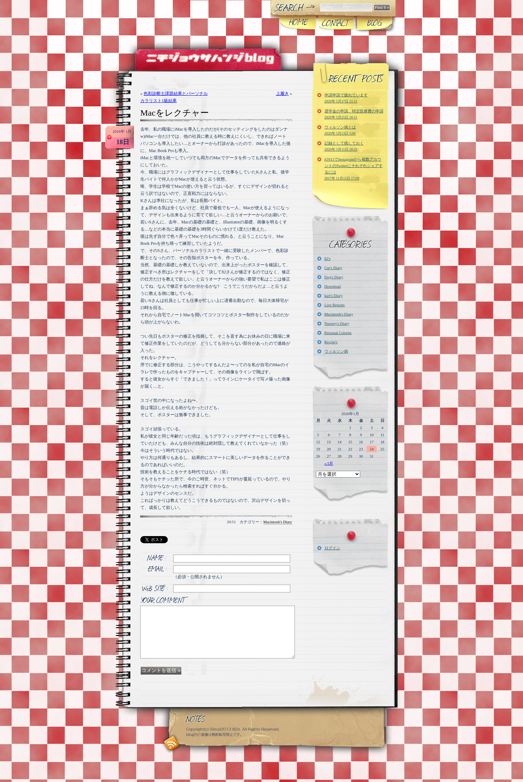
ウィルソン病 (336, 351)
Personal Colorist (338, 333)
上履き (282, 93)
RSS (171, 743)
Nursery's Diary (337, 323)
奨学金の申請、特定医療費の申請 (354, 114)
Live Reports (335, 305)
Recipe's (331, 342)
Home (297, 22)
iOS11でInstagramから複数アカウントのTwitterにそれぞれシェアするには (354, 168)
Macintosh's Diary (277, 522)
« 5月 (329, 463)
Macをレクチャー (174, 112)
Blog (374, 22)
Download (333, 286)
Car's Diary (333, 268)
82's (328, 258)
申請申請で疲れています (346, 98)
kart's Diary (334, 295)
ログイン (332, 548)
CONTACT (336, 22)
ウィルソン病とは (340, 130)
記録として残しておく (344, 146)
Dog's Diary (334, 277)
